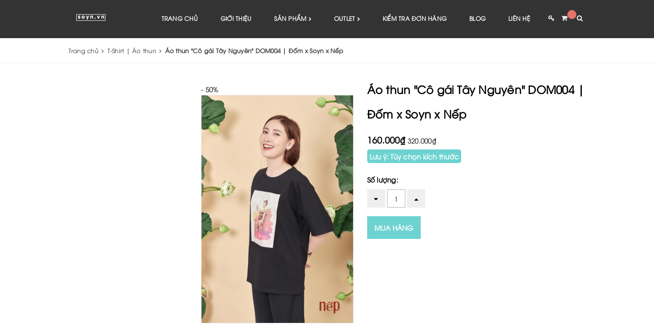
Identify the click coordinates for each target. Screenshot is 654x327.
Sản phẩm (292, 19)
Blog (477, 18)
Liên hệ (519, 18)
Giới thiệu (236, 18)
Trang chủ (180, 18)
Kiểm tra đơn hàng (415, 18)
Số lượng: (382, 179)
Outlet (347, 19)
